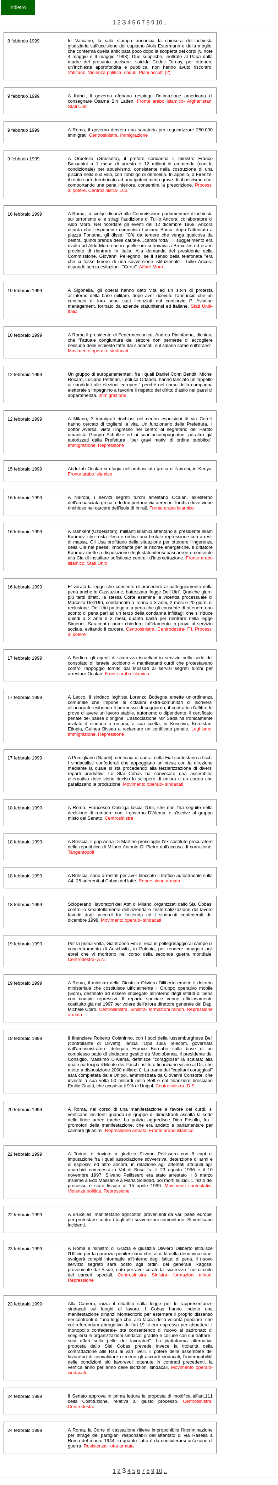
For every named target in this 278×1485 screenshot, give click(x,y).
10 (159, 22)
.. (165, 22)
